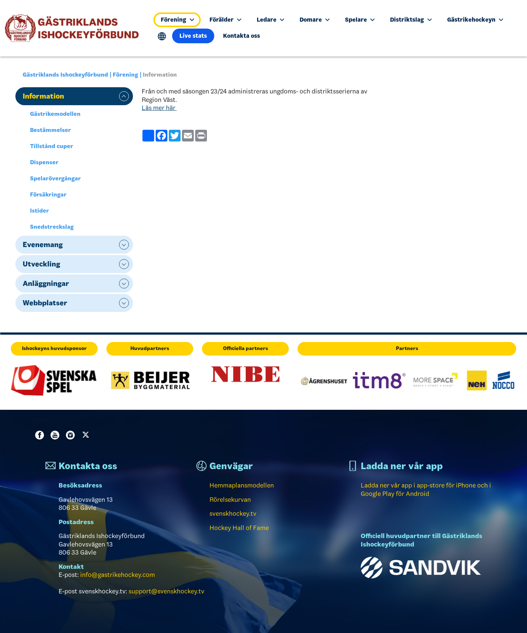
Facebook (41, 435)
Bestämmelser (50, 129)
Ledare (270, 19)
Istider (39, 210)
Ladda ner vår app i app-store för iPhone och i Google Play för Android (426, 489)
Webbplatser (45, 302)
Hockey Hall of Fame (239, 528)
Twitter (87, 435)
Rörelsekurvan (230, 500)
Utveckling (41, 264)
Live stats (193, 35)
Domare (315, 19)
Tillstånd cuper (51, 146)
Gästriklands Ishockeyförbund (65, 74)
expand (124, 96)
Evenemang (43, 244)
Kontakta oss (241, 35)
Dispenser (44, 162)
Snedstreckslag (52, 226)
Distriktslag (410, 19)
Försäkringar (48, 194)
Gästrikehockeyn (475, 19)
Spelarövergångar (55, 178)
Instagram (72, 435)
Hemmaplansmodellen (241, 485)
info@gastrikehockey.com (117, 575)
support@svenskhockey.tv (166, 591)
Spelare (360, 19)
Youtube (56, 435)
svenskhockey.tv (232, 513)
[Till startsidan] (74, 28)
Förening (177, 19)
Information (43, 96)
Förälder (225, 19)
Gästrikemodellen (55, 113)
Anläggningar (46, 283)
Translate (162, 36)
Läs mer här (159, 108)
